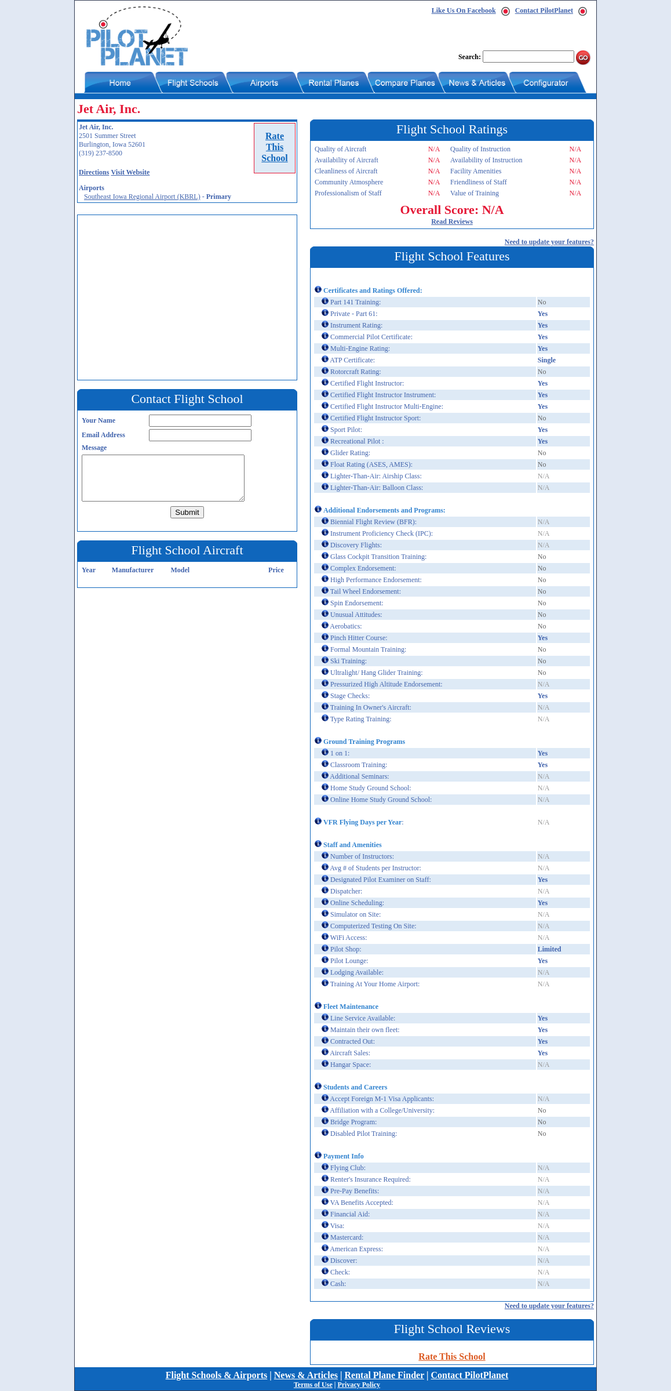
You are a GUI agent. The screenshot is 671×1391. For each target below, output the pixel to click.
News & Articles (306, 1375)
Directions (94, 172)
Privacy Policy (358, 1385)
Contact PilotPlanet (544, 10)
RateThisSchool (274, 147)
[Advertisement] (190, 296)
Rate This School (451, 1356)
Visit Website (130, 172)
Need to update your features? (549, 242)
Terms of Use (313, 1385)
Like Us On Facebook (464, 10)
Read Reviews (452, 221)
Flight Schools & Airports (217, 1375)
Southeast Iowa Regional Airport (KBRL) (142, 197)
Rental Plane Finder (384, 1375)
